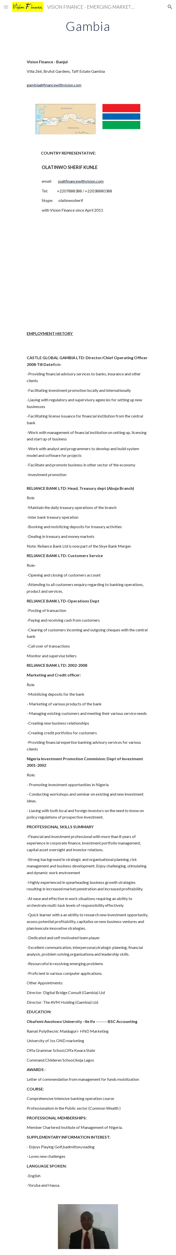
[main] (88, 26)
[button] (6, 7)
